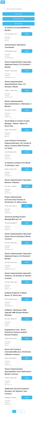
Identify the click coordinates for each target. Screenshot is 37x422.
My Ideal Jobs (18, 23)
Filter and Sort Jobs (18, 19)
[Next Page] (23, 411)
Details (27, 34)
